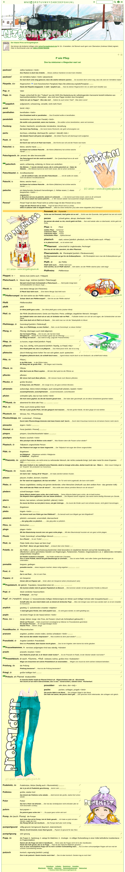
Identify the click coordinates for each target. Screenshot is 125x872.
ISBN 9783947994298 (41, 48)
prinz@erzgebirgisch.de (48, 46)
